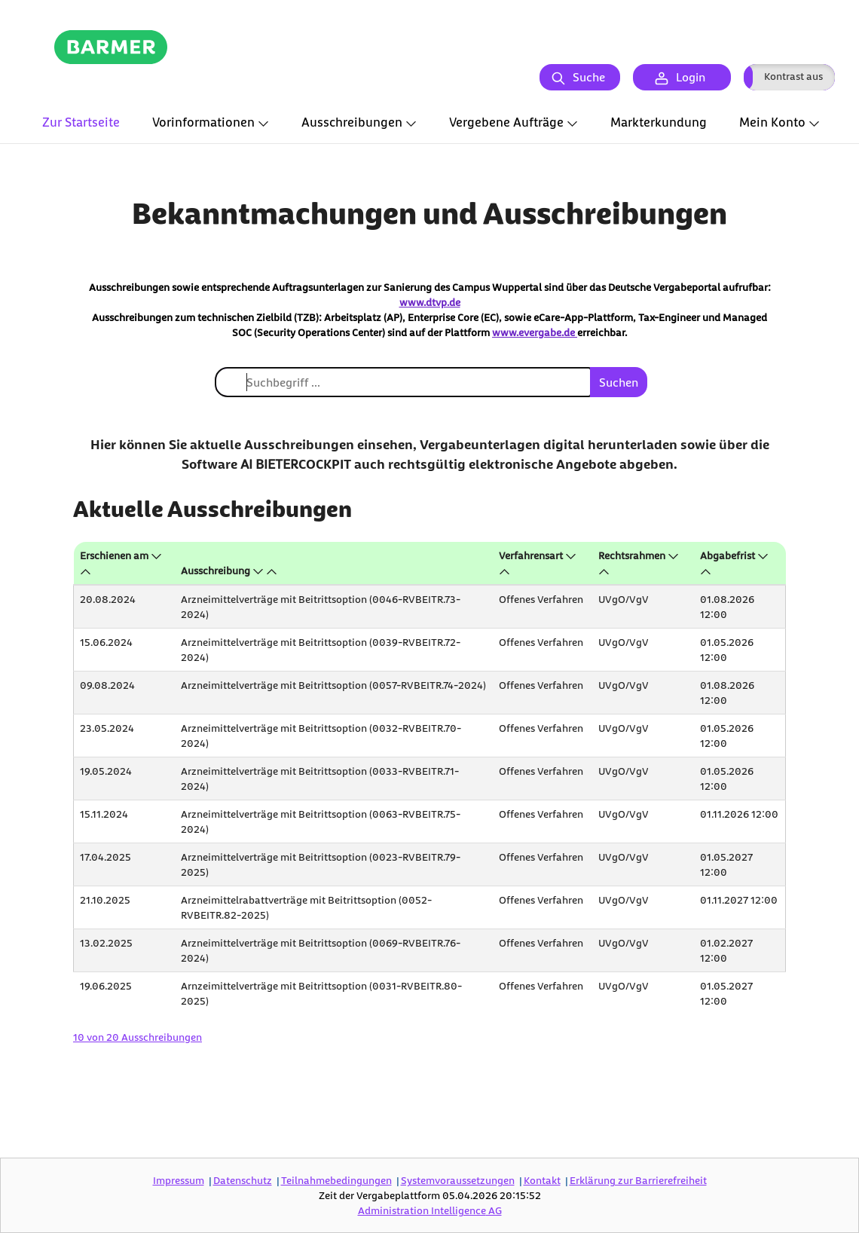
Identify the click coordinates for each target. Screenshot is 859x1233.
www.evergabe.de (534, 332)
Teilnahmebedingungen (336, 1180)
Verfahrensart (531, 555)
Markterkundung (658, 122)
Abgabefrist (727, 555)
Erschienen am (114, 555)
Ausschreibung (215, 570)
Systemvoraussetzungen (458, 1180)
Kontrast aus (793, 76)
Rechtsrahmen (631, 555)
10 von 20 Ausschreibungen (137, 1037)
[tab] (81, 123)
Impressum (178, 1180)
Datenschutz (242, 1180)
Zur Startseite (81, 122)
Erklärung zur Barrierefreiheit (638, 1180)
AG (430, 1210)
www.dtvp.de (429, 302)
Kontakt (542, 1180)
